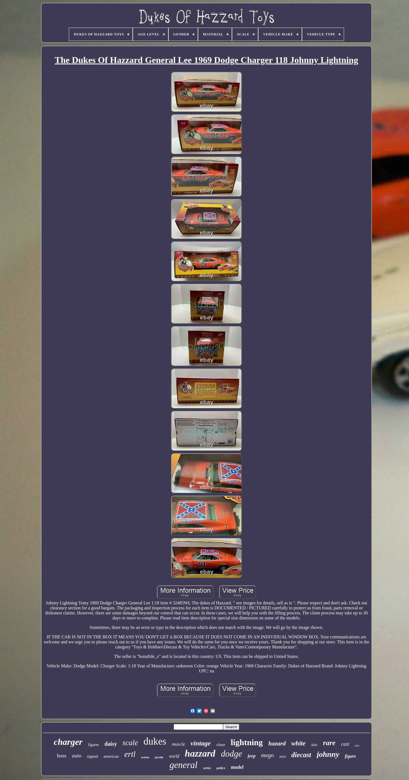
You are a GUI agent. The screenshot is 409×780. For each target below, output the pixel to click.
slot (357, 745)
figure (350, 756)
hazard (276, 743)
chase (220, 745)
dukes (155, 741)
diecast (301, 755)
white (298, 743)
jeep (251, 756)
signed (92, 756)
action (145, 757)
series (207, 768)
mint (282, 756)
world (174, 756)
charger (68, 742)
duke (314, 745)
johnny (328, 754)
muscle (178, 744)
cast (345, 744)
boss (61, 756)
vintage (201, 743)
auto (76, 756)
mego (267, 755)
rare (329, 743)
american (111, 756)
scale (130, 742)
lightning (247, 742)
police (221, 768)
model (237, 767)
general (184, 765)
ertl (129, 754)
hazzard (200, 753)
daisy (111, 744)
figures (93, 745)
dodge (231, 754)
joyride (159, 757)
